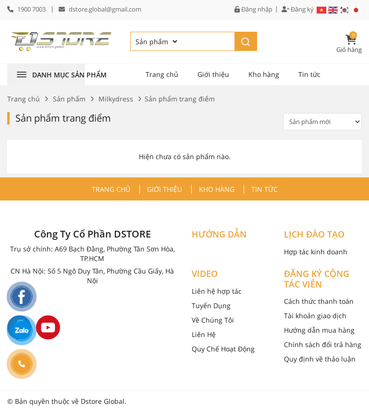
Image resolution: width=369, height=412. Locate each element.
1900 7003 (31, 9)
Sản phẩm (69, 98)
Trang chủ (162, 74)
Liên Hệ (204, 334)
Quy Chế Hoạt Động (223, 348)
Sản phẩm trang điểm (63, 118)
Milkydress (115, 98)
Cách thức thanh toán (319, 301)
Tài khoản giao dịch (315, 315)
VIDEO (205, 274)
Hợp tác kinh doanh (315, 251)
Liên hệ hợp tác (217, 291)
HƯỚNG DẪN (219, 234)
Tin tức (309, 74)
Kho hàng (263, 74)
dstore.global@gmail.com (105, 9)
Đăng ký (298, 9)
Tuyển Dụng (211, 305)
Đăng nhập (253, 9)
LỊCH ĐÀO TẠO (314, 234)
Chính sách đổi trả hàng (322, 344)
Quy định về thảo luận (320, 358)
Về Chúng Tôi (213, 320)
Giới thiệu (213, 74)
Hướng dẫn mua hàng (319, 330)
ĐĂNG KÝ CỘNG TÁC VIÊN (316, 279)
